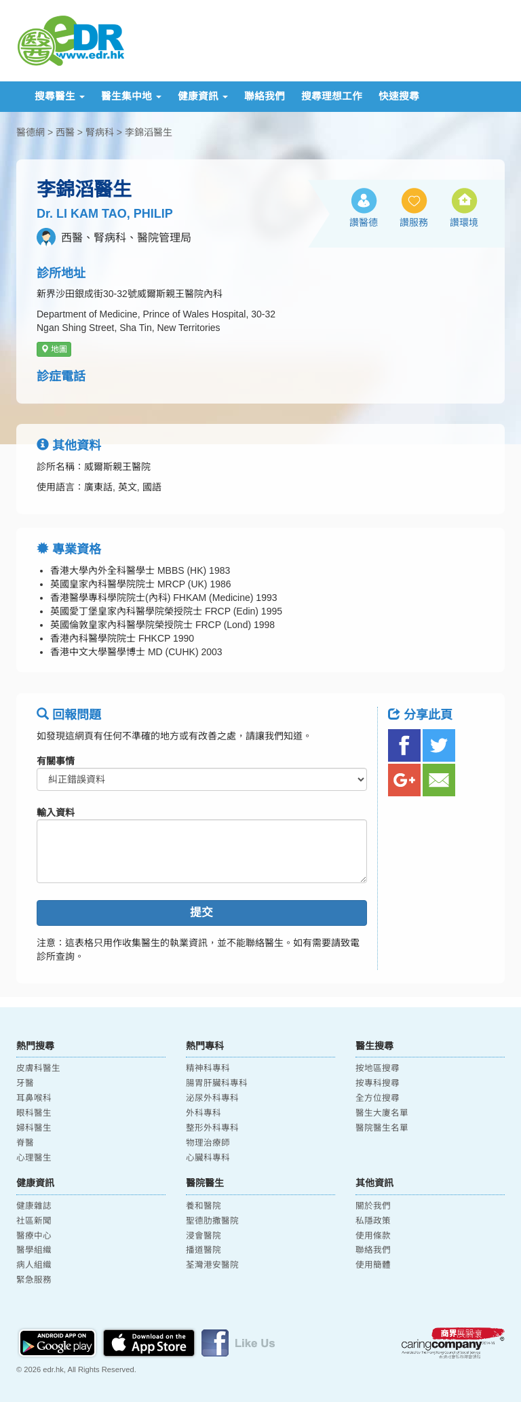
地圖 (54, 349)
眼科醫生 (34, 1113)
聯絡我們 (264, 96)
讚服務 (414, 222)
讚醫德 (363, 222)
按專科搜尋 (377, 1083)
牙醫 (25, 1083)
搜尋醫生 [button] (60, 96)
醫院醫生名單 (381, 1128)
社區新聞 (34, 1221)
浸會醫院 (203, 1236)
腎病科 (99, 132)
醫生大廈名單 (381, 1113)
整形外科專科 (212, 1128)
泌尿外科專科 (212, 1098)
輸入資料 (56, 812)
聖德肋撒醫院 (212, 1221)
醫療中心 (34, 1236)
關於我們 (373, 1206)
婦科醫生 (34, 1128)
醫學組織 (34, 1250)
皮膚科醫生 (38, 1068)
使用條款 (373, 1236)
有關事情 (56, 761)
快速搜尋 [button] (399, 96)
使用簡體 (373, 1265)
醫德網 (30, 132)
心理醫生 (34, 1158)
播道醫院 (203, 1250)
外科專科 (203, 1113)
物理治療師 (208, 1143)
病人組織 (34, 1265)
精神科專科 (208, 1068)
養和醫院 (203, 1206)
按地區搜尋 (377, 1068)
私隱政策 (373, 1221)
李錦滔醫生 (148, 132)
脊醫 (25, 1143)
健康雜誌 (34, 1206)
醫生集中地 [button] (131, 96)
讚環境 (464, 222)
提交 (201, 912)
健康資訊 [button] (203, 96)
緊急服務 (34, 1280)
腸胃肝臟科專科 (217, 1083)
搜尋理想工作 (331, 96)
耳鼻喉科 (34, 1098)
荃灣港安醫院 (212, 1265)
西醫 (65, 132)
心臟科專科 (208, 1158)
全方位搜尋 (377, 1098)
